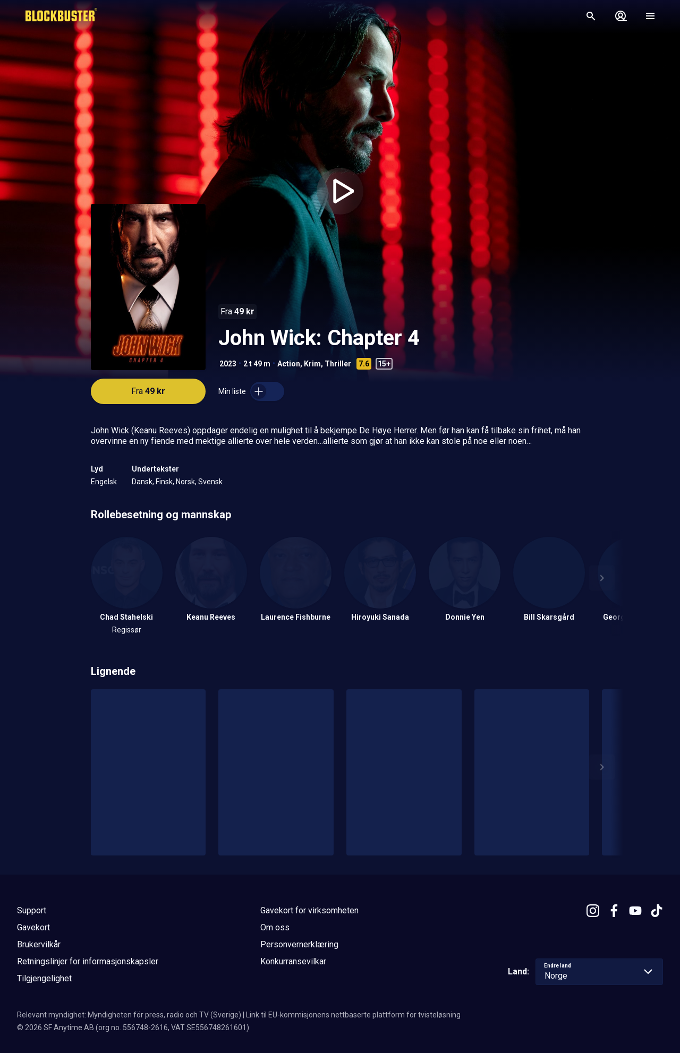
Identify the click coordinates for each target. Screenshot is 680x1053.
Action (288, 363)
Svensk (210, 481)
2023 (227, 363)
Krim (312, 363)
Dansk (142, 481)
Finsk (164, 481)
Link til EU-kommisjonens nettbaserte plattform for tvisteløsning (353, 1015)
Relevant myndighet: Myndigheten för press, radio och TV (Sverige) (129, 1015)
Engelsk (104, 481)
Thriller (338, 363)
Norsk (185, 481)
